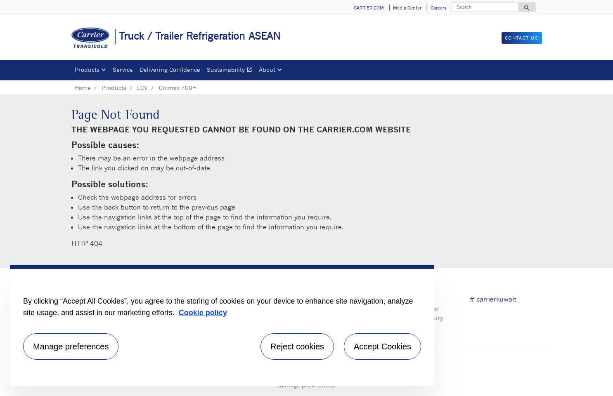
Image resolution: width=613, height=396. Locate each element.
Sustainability (231, 70)
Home (83, 87)
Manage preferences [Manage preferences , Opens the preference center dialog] (71, 346)
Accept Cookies (382, 346)
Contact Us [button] (522, 38)
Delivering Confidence (170, 69)
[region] (222, 325)
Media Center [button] (407, 8)
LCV (142, 87)
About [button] (267, 69)
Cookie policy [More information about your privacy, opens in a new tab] (203, 313)
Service (123, 69)
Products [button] (87, 69)
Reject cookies (297, 346)
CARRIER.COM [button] (369, 8)
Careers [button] (438, 8)
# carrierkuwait (493, 299)
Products (114, 87)
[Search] (485, 7)
